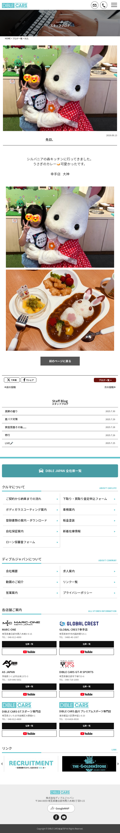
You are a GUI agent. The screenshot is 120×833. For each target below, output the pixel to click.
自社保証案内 (15, 531)
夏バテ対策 (11, 419)
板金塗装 (69, 520)
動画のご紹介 (15, 582)
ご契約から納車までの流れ (23, 499)
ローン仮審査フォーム (20, 542)
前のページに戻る (60, 361)
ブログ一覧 (17, 38)
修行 (7, 435)
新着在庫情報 (72, 531)
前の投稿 (11, 387)
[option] (31, 764)
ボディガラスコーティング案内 (26, 509)
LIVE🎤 (9, 443)
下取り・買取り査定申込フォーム (85, 499)
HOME (8, 38)
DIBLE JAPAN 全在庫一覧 (64, 470)
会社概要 (12, 571)
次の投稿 (109, 387)
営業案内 (12, 593)
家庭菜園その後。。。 (16, 427)
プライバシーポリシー (78, 593)
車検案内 (69, 509)
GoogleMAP (62, 808)
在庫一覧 (29, 643)
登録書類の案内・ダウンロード (26, 520)
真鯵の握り (11, 411)
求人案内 (69, 571)
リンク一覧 (70, 582)
